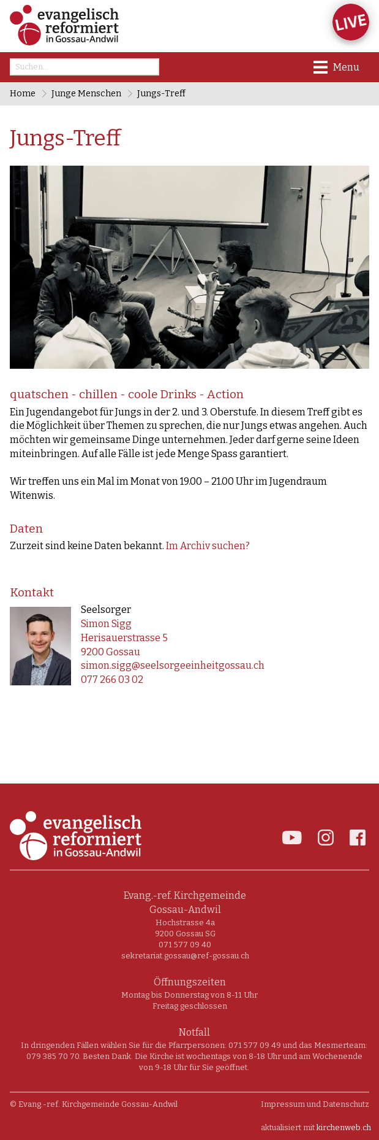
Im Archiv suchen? (208, 546)
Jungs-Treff (161, 93)
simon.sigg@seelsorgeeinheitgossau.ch (173, 665)
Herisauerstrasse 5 (124, 638)
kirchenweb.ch (344, 1127)
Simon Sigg (106, 624)
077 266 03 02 (112, 679)
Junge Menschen (86, 93)
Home (23, 93)
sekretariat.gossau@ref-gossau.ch (185, 955)
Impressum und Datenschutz (315, 1104)
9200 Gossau (110, 652)
